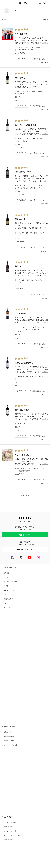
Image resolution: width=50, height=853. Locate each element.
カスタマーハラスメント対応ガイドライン (14, 794)
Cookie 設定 (5, 813)
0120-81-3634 (16, 777)
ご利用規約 (5, 799)
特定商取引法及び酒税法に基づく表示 (13, 784)
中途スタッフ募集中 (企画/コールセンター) (14, 808)
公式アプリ (25, 549)
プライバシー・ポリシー (9, 789)
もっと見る (33, 495)
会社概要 (4, 804)
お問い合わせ (6, 773)
